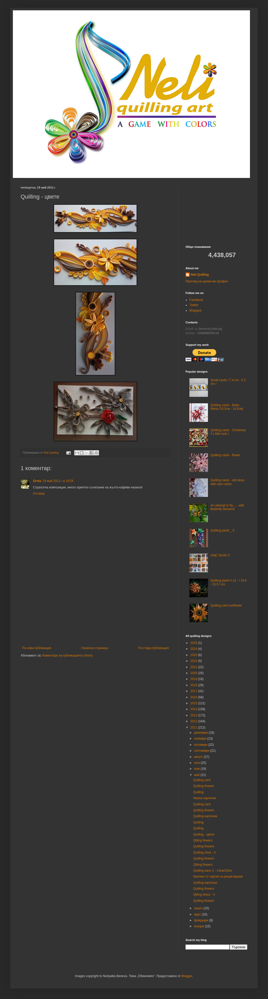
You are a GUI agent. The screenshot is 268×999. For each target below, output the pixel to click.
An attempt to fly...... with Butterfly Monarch (227, 507)
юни (197, 769)
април (199, 908)
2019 (194, 679)
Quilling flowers (203, 786)
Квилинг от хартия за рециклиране (218, 876)
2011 (194, 727)
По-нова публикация (36, 648)
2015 (194, 703)
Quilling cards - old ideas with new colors (227, 482)
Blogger (187, 976)
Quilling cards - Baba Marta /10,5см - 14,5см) (227, 407)
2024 (194, 649)
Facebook (196, 300)
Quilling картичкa (205, 816)
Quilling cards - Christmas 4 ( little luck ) (228, 432)
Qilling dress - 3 (204, 894)
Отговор (39, 493)
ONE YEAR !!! (220, 555)
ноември (200, 738)
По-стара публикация (153, 648)
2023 (194, 655)
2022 (194, 661)
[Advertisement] (95, 607)
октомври (201, 745)
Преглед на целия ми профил (207, 281)
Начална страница (94, 648)
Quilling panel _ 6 (222, 530)
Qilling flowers (203, 840)
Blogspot (195, 310)
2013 (194, 715)
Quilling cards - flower (225, 455)
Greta (37, 481)
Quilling (198, 792)
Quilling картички (205, 883)
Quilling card (202, 780)
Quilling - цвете (203, 834)
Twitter (193, 305)
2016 (194, 697)
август (199, 757)
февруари (201, 920)
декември (201, 732)
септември (202, 750)
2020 (194, 673)
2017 (194, 691)
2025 (194, 643)
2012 (194, 721)
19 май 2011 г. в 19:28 (58, 481)
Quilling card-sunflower (226, 605)
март (198, 914)
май (197, 775)
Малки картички (204, 798)
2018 (194, 685)
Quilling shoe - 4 (204, 852)
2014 (194, 709)
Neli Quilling (200, 274)
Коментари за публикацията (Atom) (67, 655)
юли (197, 763)
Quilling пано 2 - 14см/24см (212, 870)
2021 (194, 667)
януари (199, 926)
